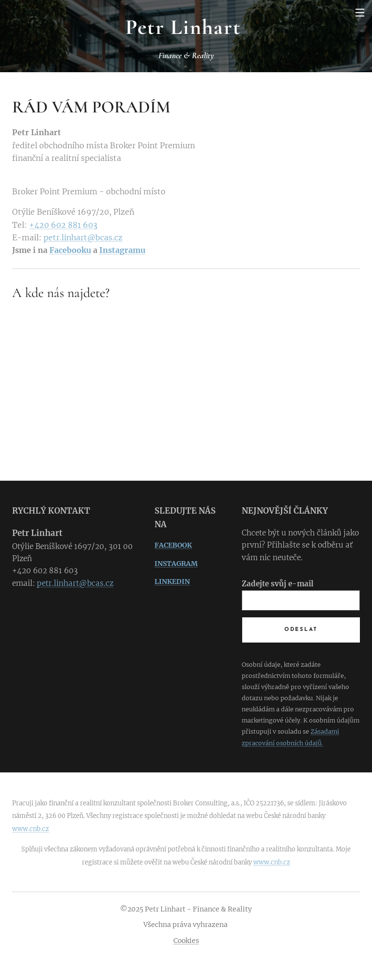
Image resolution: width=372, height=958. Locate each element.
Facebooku (70, 250)
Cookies (186, 940)
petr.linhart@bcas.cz (83, 237)
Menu (360, 12)
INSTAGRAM (176, 563)
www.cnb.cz (30, 828)
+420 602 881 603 (63, 225)
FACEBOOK (173, 545)
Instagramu (122, 250)
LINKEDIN (172, 581)
